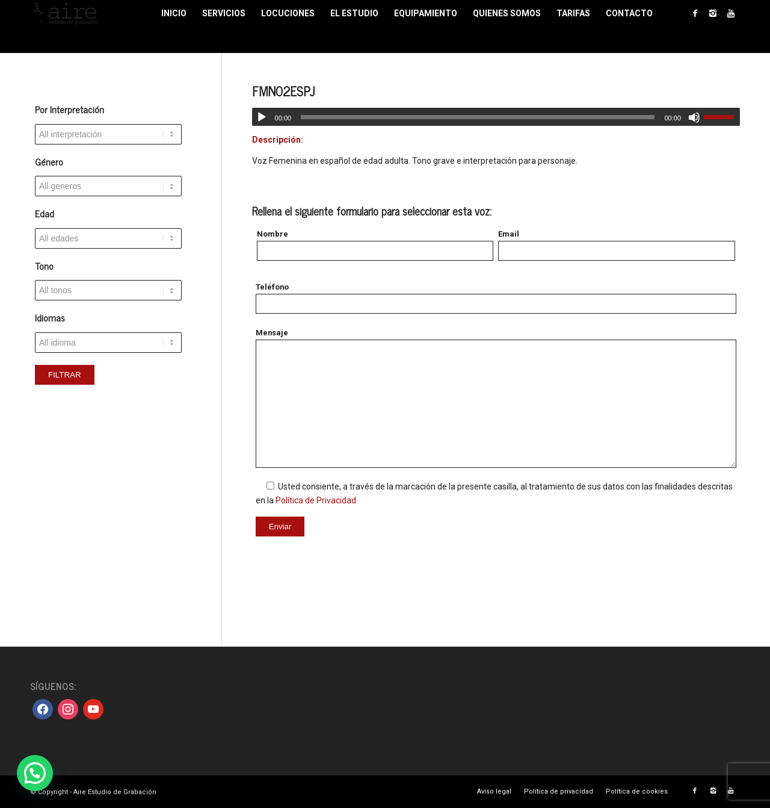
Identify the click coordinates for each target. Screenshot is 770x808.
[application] (496, 117)
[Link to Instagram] (713, 13)
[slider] (477, 117)
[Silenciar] (694, 117)
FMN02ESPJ (283, 91)
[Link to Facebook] (695, 13)
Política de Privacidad (316, 500)
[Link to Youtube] (731, 13)
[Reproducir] (262, 117)
